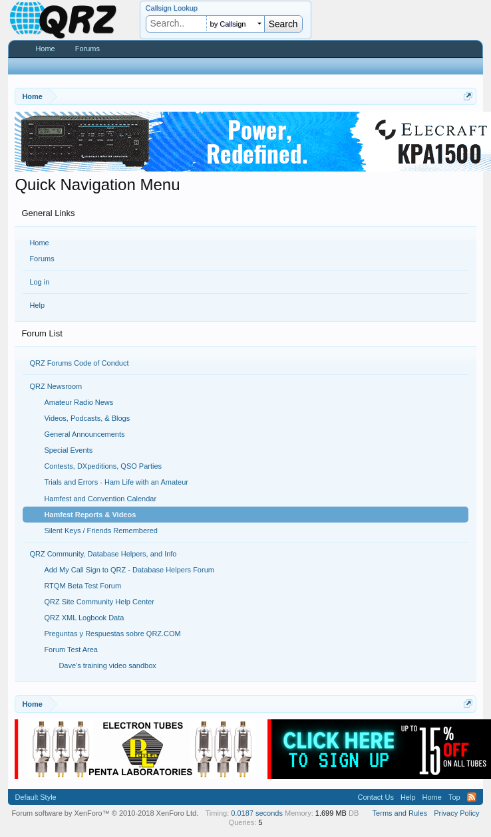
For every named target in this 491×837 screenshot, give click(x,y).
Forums (41, 259)
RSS (471, 797)
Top (454, 797)
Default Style (35, 797)
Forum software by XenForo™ (104, 813)
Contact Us (375, 797)
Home (39, 243)
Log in (39, 282)
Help (37, 305)
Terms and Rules (400, 813)
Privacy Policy (456, 813)
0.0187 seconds (257, 813)
